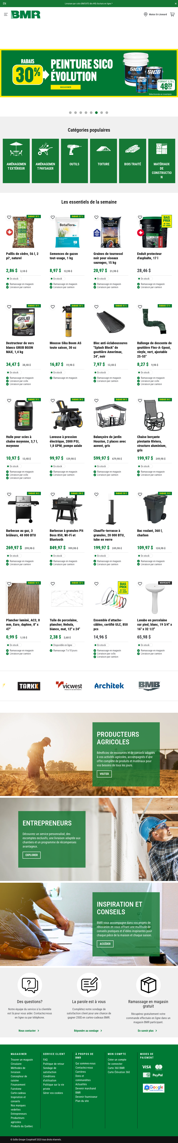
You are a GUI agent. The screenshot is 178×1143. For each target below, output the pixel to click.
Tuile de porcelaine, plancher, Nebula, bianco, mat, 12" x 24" (65, 624)
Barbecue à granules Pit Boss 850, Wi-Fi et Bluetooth (66, 535)
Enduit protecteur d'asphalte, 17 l (149, 256)
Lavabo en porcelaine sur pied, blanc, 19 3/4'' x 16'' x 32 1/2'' (154, 624)
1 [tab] (70, 112)
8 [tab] (107, 112)
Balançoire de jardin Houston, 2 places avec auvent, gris (110, 441)
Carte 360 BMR (116, 1068)
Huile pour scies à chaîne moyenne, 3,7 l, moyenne (22, 441)
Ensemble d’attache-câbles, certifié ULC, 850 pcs (111, 624)
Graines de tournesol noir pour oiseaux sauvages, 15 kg (108, 258)
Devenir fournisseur (86, 1096)
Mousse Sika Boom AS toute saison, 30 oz (65, 345)
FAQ (45, 1059)
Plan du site (82, 1101)
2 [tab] (75, 112)
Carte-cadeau (18, 1093)
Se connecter (115, 1063)
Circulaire (16, 1063)
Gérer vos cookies (53, 1093)
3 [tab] (80, 112)
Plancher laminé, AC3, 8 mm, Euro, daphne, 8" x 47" (23, 624)
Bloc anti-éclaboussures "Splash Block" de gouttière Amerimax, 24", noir (110, 349)
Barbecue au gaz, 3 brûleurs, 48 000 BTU (21, 533)
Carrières (80, 1071)
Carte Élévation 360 (119, 1072)
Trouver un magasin (22, 1059)
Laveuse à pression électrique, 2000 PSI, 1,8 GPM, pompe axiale (66, 441)
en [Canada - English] (4, 3)
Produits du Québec (22, 1126)
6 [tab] (96, 112)
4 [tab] (86, 112)
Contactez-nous (84, 1067)
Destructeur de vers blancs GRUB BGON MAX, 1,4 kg (20, 347)
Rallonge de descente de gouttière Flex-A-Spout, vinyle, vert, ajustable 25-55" (154, 349)
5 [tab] (91, 112)
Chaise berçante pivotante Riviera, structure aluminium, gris (151, 443)
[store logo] (26, 14)
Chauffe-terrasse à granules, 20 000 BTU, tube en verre (109, 535)
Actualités (81, 1084)
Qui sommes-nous (85, 1063)
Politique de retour (53, 1063)
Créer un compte (117, 1059)
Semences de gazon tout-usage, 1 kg (64, 256)
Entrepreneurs (19, 1113)
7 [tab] (101, 112)
